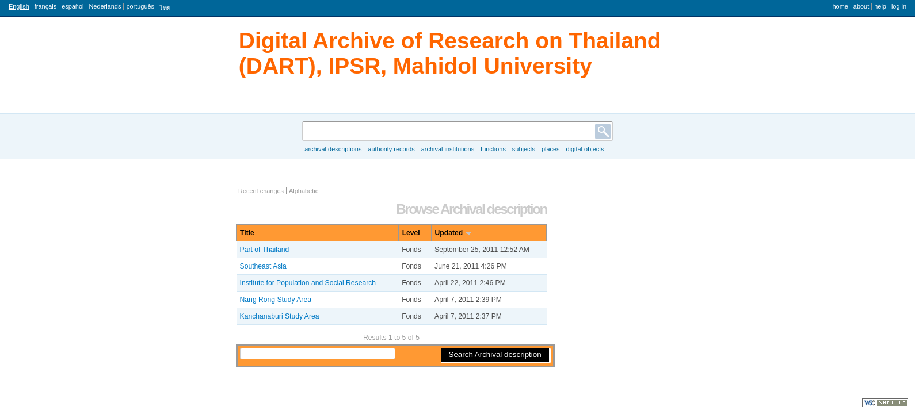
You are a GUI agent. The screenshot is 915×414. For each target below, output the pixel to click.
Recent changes (261, 190)
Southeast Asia (263, 266)
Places (551, 148)
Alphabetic (303, 190)
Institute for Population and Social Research (308, 283)
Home (840, 6)
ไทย (164, 8)
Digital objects (585, 148)
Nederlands (105, 6)
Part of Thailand (264, 250)
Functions (493, 148)
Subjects (523, 148)
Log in (898, 6)
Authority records (391, 148)
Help (880, 6)
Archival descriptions (332, 148)
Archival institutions (447, 148)
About (861, 6)
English (19, 6)
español (72, 6)
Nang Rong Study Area (275, 300)
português (140, 6)
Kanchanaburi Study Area (279, 316)
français (45, 6)
